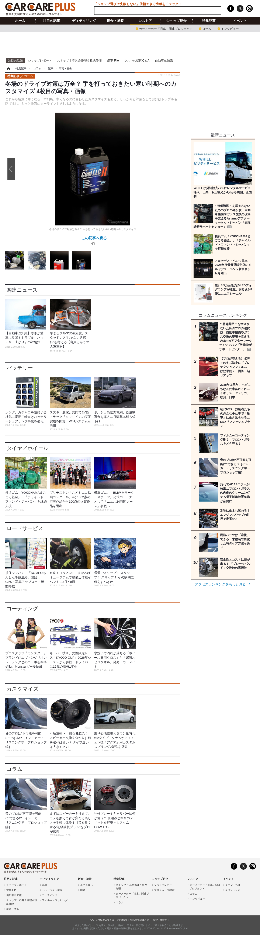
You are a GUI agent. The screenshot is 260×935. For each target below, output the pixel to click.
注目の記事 (51, 21)
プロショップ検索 (164, 890)
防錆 (82, 890)
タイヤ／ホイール (28, 448)
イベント (240, 21)
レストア (145, 21)
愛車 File (113, 60)
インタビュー (230, 28)
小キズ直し (86, 884)
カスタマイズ (22, 689)
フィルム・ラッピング (54, 900)
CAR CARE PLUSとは (102, 919)
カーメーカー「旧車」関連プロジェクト (166, 28)
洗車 (44, 884)
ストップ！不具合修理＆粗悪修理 (79, 60)
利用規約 (122, 919)
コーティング (22, 608)
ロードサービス (25, 528)
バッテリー (20, 368)
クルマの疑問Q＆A (136, 60)
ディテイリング (84, 21)
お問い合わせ (160, 919)
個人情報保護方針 (139, 919)
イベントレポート (235, 890)
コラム (206, 28)
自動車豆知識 (164, 60)
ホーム (20, 21)
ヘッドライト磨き (52, 890)
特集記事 (209, 21)
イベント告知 (232, 884)
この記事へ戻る (94, 241)
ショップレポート (40, 60)
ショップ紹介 (176, 21)
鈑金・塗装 (115, 21)
